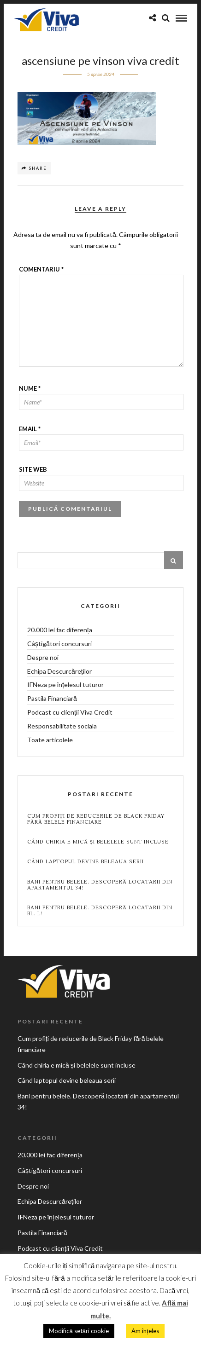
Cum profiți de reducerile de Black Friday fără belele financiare (96, 819)
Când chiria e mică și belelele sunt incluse (98, 842)
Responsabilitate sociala (62, 726)
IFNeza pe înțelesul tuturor (65, 684)
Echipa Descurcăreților (59, 671)
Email (30, 429)
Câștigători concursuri (59, 643)
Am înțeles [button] (145, 1330)
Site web (33, 469)
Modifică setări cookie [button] (78, 1330)
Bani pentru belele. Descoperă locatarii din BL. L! (99, 911)
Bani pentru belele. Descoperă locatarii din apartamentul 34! (99, 885)
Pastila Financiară (52, 698)
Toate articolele (50, 740)
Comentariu (41, 269)
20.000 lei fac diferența (59, 630)
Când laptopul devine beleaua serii (85, 862)
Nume (30, 388)
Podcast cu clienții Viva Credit (69, 712)
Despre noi (43, 657)
